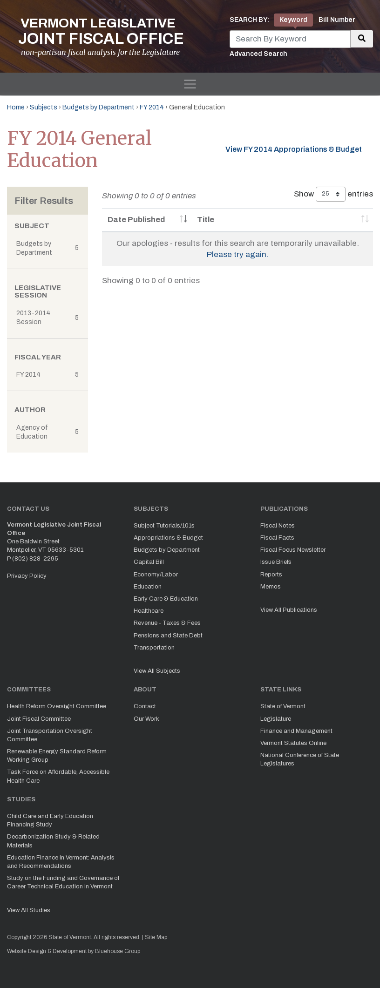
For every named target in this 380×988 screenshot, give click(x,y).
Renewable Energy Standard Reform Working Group (57, 755)
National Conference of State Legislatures (299, 759)
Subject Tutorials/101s (164, 525)
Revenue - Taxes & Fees (167, 623)
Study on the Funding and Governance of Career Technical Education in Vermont (63, 882)
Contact (145, 706)
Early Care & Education (166, 599)
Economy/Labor (156, 574)
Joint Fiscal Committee (39, 719)
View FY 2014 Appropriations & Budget (293, 149)
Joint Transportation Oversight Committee (49, 735)
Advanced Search (258, 53)
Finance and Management (296, 731)
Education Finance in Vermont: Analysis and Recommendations (61, 861)
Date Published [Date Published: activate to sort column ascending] (136, 219)
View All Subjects (157, 671)
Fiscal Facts (277, 538)
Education (148, 586)
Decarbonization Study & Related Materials (53, 840)
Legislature (275, 719)
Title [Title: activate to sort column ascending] (205, 219)
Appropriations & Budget (168, 538)
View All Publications (288, 610)
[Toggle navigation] (190, 84)
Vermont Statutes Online (293, 743)
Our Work (146, 719)
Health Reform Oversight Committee (56, 706)
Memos (270, 586)
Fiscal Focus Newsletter (293, 550)
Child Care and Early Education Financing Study (50, 820)
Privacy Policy (27, 576)
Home (16, 107)
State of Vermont (282, 706)
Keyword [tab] (293, 19)
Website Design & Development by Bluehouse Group (73, 951)
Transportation (154, 647)
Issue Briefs (276, 562)
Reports (271, 574)
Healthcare (148, 611)
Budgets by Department (98, 107)
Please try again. (238, 254)
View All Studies (28, 910)
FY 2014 (152, 107)
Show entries (333, 194)
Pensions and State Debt (168, 635)
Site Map (156, 937)
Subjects (43, 107)
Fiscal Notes (277, 525)
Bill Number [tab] (337, 19)
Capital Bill (149, 562)
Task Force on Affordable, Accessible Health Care (58, 776)
